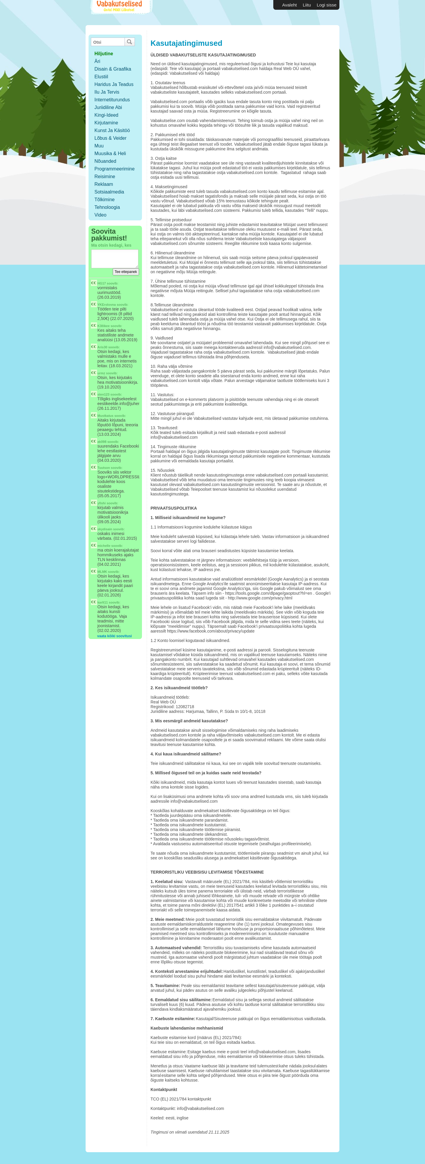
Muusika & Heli (110, 153)
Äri (97, 61)
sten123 (103, 394)
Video (100, 214)
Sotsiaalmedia (109, 191)
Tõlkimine (104, 199)
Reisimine (104, 176)
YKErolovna (106, 304)
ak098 (102, 441)
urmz (101, 373)
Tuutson (103, 467)
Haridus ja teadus (113, 84)
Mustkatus (105, 415)
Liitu (307, 4)
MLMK (102, 571)
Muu (99, 145)
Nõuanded (105, 161)
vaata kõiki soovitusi (114, 636)
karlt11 (102, 602)
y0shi (101, 503)
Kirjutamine (106, 122)
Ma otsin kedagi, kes (111, 245)
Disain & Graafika (112, 68)
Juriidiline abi (108, 107)
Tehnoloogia (107, 207)
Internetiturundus (112, 99)
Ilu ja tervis (106, 92)
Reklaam (103, 184)
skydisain (104, 529)
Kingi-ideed (106, 115)
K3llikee (103, 326)
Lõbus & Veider (110, 138)
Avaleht (289, 4)
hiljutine (103, 53)
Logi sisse (326, 4)
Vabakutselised (121, 12)
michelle (103, 545)
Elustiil (101, 76)
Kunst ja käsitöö (112, 130)
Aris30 (102, 347)
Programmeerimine (114, 168)
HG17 (101, 283)
